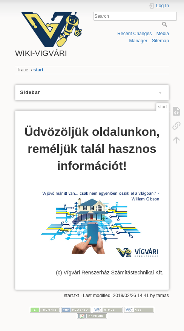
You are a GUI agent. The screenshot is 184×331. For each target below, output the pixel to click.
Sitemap (160, 40)
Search (165, 24)
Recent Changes (134, 33)
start (39, 69)
